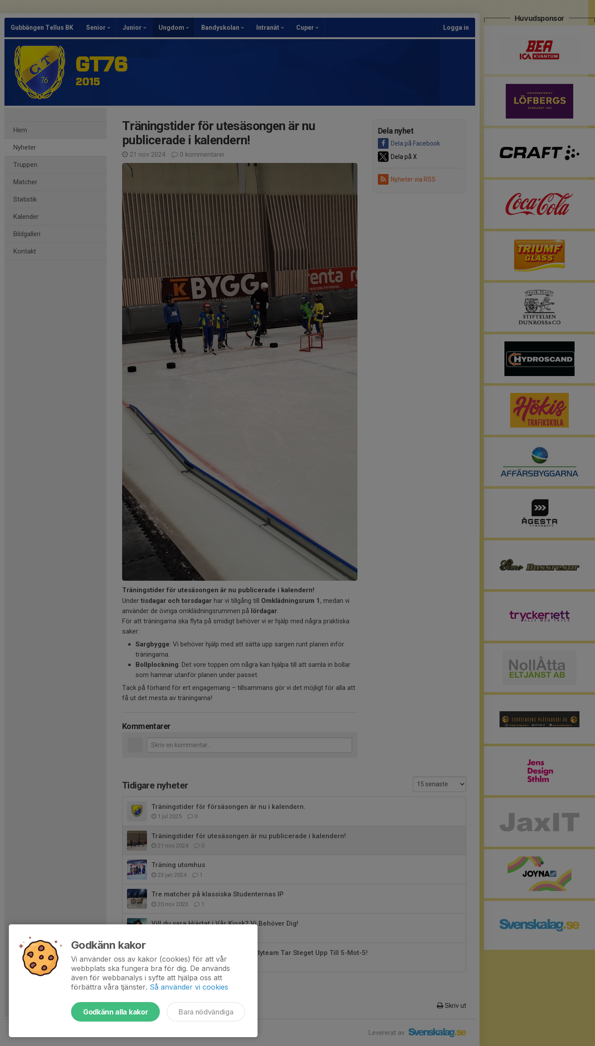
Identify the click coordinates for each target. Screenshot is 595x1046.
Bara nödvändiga (205, 1011)
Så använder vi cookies (189, 987)
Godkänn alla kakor (115, 1011)
